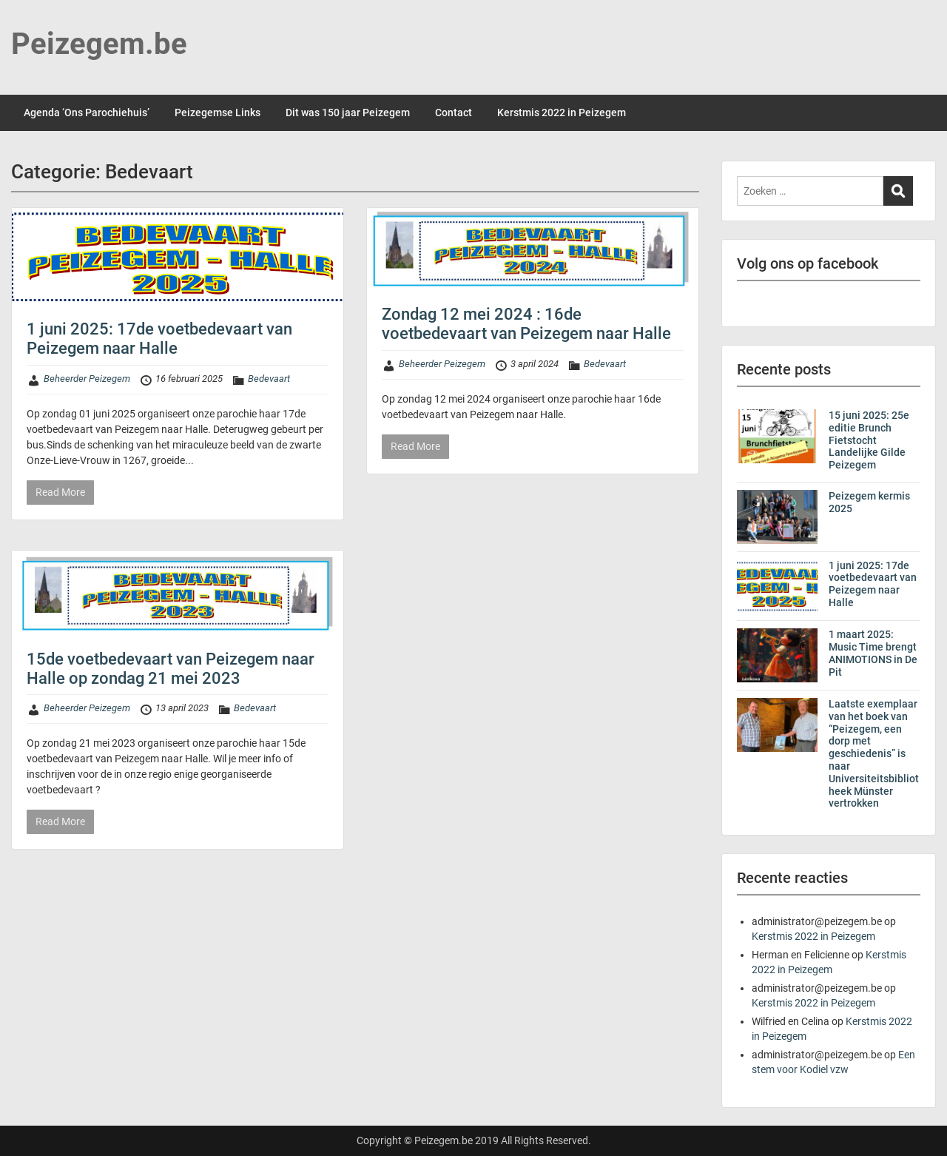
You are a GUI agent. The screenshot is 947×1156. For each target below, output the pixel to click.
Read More (60, 492)
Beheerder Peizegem (87, 378)
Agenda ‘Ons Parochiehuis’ (86, 112)
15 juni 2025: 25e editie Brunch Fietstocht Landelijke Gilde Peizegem (869, 440)
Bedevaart (269, 378)
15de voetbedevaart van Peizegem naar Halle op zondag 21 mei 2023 (170, 669)
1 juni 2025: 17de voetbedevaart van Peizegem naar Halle (159, 338)
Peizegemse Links (217, 112)
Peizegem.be (99, 44)
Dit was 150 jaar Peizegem (348, 112)
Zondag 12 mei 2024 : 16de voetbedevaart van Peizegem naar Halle (526, 324)
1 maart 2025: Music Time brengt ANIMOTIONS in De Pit (873, 652)
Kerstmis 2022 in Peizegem (561, 112)
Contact (453, 112)
